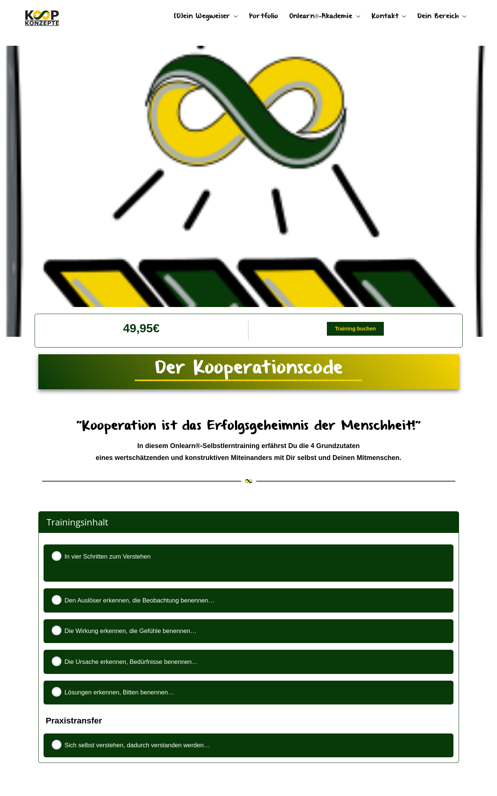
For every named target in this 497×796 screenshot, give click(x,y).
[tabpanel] (248, 426)
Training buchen (355, 330)
